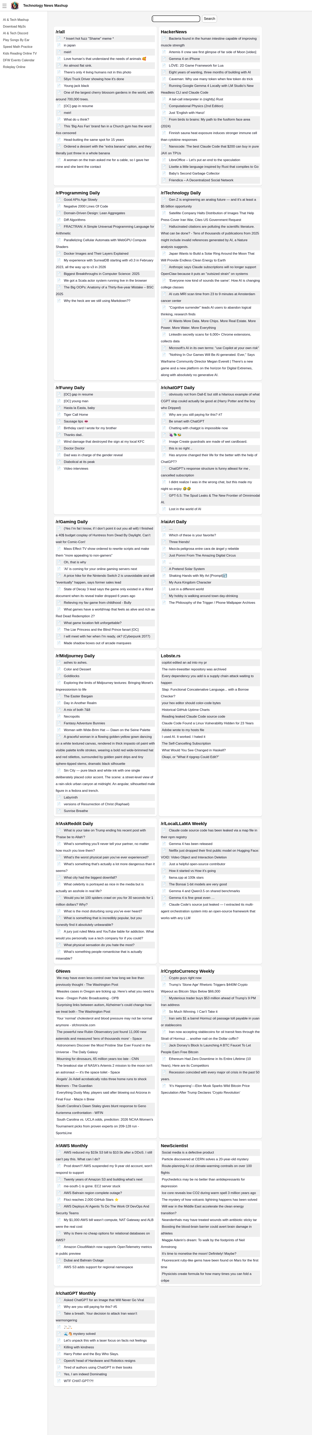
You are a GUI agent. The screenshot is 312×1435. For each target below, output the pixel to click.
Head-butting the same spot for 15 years (94, 140)
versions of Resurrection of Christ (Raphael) (97, 804)
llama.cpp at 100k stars (186, 877)
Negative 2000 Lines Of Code (86, 206)
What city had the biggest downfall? (90, 877)
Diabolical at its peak (79, 462)
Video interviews (76, 468)
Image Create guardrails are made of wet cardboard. (208, 441)
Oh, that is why (75, 562)
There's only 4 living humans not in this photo (97, 72)
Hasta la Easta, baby (79, 408)
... (170, 562)
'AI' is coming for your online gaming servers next (100, 569)
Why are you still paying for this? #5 (90, 1307)
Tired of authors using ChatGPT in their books (98, 1367)
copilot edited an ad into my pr (184, 662)
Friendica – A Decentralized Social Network (201, 180)
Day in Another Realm (80, 703)
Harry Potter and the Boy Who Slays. (91, 1354)
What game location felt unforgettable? (93, 623)
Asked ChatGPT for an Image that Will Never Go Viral (104, 1300)
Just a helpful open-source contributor (197, 864)
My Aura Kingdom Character (190, 582)
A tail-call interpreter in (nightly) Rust (196, 99)
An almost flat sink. (78, 65)
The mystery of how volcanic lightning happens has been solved (209, 1200)
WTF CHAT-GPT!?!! (79, 1381)
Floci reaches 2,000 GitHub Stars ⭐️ (91, 1200)
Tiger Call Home (76, 415)
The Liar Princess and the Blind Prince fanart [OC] (101, 630)
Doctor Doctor (74, 448)
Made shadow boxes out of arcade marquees (97, 643)
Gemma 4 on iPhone (184, 59)
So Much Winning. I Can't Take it (193, 1012)
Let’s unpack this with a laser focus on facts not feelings (105, 1340)
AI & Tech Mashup (16, 19)
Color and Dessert (77, 669)
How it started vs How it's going (192, 871)
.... (171, 528)
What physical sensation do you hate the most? (99, 945)
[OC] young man (76, 401)
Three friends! (179, 542)
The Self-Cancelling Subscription (186, 743)
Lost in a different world (186, 589)
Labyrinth (71, 797)
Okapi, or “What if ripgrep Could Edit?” (190, 757)
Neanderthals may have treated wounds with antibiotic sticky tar (209, 1220)
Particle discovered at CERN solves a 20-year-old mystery (205, 1159)
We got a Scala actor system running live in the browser (105, 280)
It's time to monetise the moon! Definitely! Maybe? (199, 1254)
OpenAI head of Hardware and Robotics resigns (99, 1361)
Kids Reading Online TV (20, 53)
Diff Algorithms (74, 220)
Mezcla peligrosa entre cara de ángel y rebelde (204, 549)
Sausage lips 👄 (76, 421)
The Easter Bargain (78, 696)
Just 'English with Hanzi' (187, 113)
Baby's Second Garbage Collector (194, 173)
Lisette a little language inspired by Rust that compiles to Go (214, 167)
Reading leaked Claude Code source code (193, 716)
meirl (67, 52)
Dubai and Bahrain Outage (84, 1260)
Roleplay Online (14, 67)
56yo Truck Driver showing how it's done (94, 79)
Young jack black (76, 86)
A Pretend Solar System (187, 569)
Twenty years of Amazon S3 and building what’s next (103, 1179)
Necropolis (72, 716)
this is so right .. (180, 448)
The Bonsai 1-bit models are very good (198, 884)
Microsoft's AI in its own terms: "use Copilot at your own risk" (214, 348)
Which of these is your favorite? (192, 535)
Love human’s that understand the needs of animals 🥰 (105, 59)
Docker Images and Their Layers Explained (96, 253)
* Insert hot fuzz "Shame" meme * (89, 38)
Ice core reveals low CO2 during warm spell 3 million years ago (209, 1193)
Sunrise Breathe (76, 811)
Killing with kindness (79, 1347)
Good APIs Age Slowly (80, 200)
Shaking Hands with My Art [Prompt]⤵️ (198, 576)
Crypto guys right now (185, 978)
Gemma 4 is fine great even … (192, 898)
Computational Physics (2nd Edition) (196, 106)
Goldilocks (71, 676)
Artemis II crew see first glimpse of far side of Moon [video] (212, 52)
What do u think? (76, 119)
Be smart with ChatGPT (186, 421)
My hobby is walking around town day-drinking (203, 596)
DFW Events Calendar (19, 60)
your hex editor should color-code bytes (191, 703)
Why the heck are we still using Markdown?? (97, 301)
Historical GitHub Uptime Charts (186, 710)
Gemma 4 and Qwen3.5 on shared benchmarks (204, 891)
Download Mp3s (14, 26)
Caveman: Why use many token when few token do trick (211, 79)
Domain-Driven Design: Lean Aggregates (94, 213)
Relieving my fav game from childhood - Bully (97, 603)
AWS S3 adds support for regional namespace (98, 1267)
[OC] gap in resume (78, 106)
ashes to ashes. (75, 662)
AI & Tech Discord (15, 33)
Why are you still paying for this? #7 (195, 415)
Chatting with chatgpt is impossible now (198, 428)
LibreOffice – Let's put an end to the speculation (204, 160)
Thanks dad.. (73, 435)
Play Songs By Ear (16, 40)
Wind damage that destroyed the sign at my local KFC (104, 441)
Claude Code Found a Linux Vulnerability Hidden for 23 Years (207, 723)
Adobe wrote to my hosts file (183, 730)
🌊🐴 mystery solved (80, 1334)
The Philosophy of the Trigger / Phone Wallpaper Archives (212, 603)
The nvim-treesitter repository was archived (194, 669)
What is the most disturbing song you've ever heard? (103, 911)
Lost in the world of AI (185, 509)
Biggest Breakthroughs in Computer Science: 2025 (102, 274)
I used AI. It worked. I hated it (183, 737)
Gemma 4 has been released (190, 844)
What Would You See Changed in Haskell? (194, 750)
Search (209, 19)
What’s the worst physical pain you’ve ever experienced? (106, 857)
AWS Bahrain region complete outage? (93, 1193)
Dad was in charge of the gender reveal (93, 455)
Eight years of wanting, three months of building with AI (210, 72)
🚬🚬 (68, 1327)
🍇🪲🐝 (175, 435)
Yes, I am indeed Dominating (85, 1374)
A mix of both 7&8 (77, 710)
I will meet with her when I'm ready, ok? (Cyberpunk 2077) (107, 636)
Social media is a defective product (188, 1152)
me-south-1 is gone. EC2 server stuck (92, 1186)
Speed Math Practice (18, 46)
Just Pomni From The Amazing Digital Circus (202, 555)
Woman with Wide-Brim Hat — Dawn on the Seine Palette (107, 730)
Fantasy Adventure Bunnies (84, 723)
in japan (70, 45)
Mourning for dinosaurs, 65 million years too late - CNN (98, 1059)
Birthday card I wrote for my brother (90, 428)
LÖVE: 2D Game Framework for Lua (196, 65)
